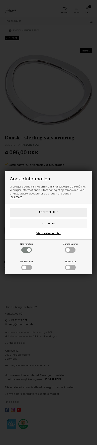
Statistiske (70, 265)
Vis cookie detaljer (48, 233)
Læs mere (16, 197)
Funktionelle (26, 265)
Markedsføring (70, 248)
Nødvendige (26, 248)
